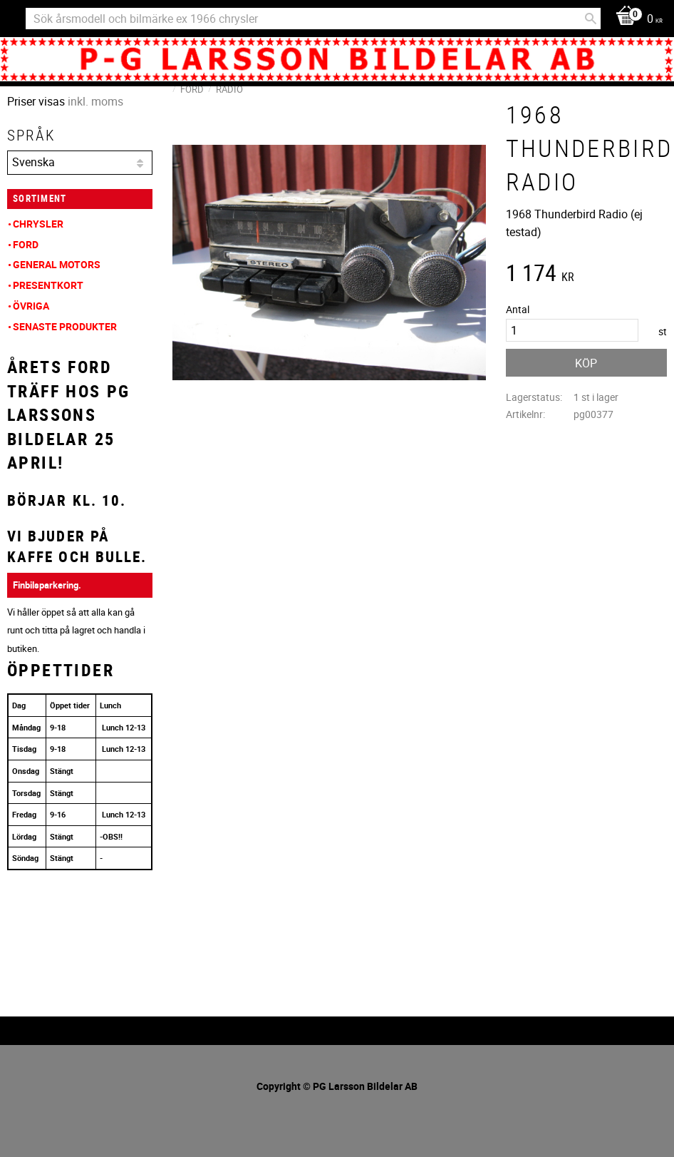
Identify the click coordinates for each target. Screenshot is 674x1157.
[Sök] (590, 18)
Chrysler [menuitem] (38, 223)
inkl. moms (95, 101)
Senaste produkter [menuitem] (65, 326)
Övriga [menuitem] (31, 305)
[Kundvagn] (635, 19)
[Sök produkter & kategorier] (313, 18)
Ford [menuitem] (25, 244)
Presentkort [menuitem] (48, 285)
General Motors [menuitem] (56, 264)
